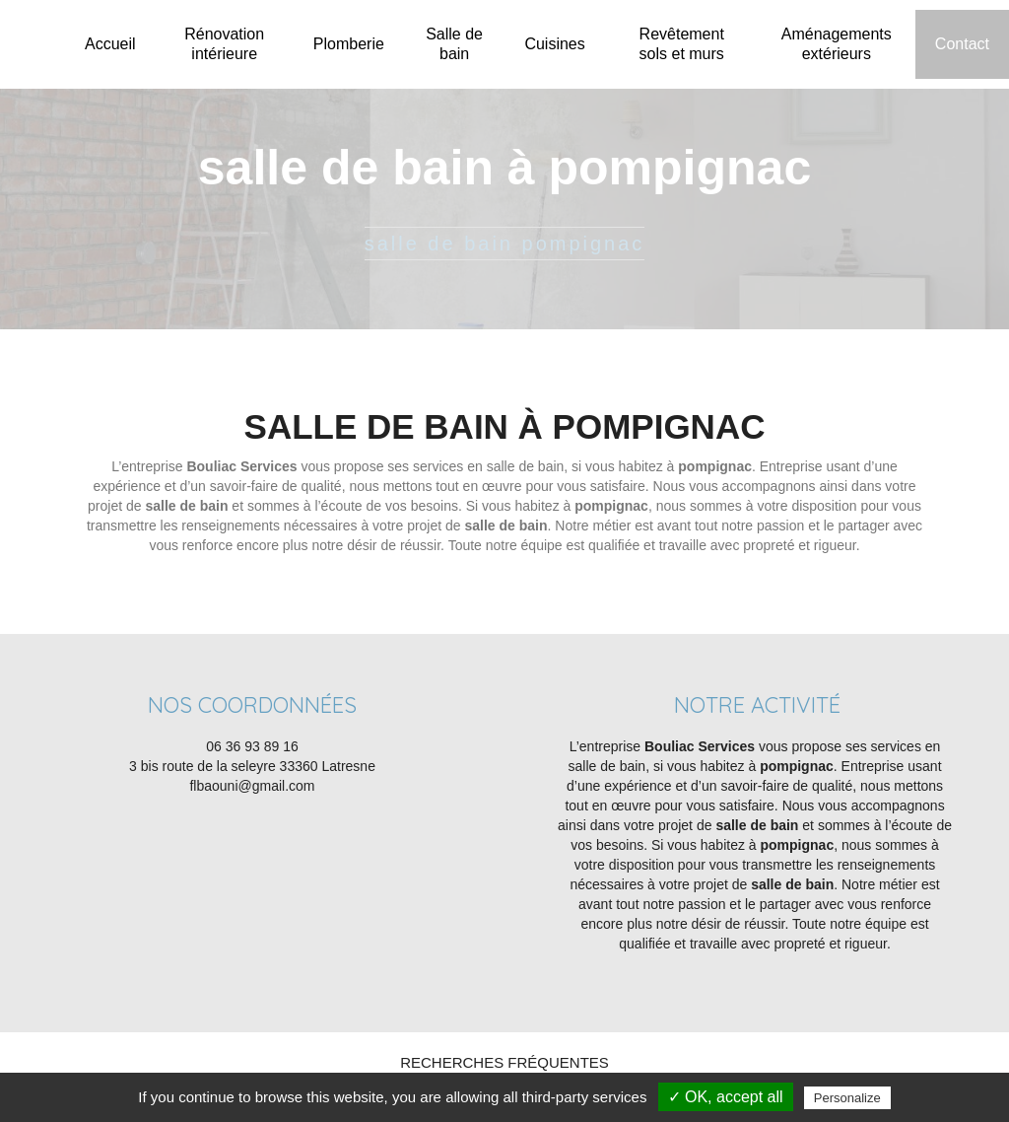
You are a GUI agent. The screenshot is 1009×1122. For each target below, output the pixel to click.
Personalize (847, 1097)
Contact (962, 43)
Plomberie (348, 43)
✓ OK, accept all (725, 1096)
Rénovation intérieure (224, 44)
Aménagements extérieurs (836, 44)
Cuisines (554, 43)
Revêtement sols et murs (681, 44)
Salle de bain (454, 44)
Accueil (110, 43)
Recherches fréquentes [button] (504, 1062)
